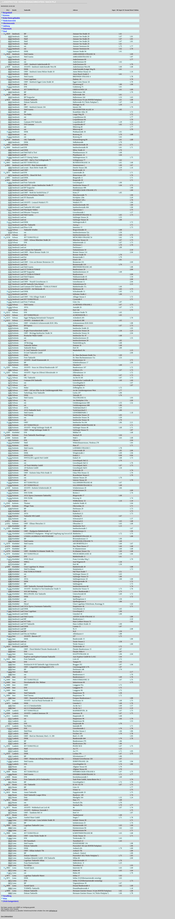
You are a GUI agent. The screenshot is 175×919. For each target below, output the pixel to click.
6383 (10, 589)
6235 (10, 348)
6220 (10, 326)
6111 (10, 210)
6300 (10, 413)
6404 (10, 609)
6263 (10, 375)
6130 (10, 230)
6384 (10, 591)
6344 (10, 509)
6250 (10, 355)
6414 (10, 636)
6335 (10, 493)
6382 (10, 586)
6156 (10, 262)
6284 (10, 395)
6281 (10, 393)
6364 (10, 539)
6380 (10, 569)
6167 (10, 282)
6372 (10, 557)
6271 (10, 378)
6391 (10, 597)
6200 (10, 305)
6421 (10, 639)
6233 (10, 345)
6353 (10, 526)
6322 (10, 448)
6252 (10, 365)
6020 (10, 36)
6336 (10, 496)
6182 (10, 302)
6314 (10, 443)
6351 (10, 519)
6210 (10, 310)
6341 (10, 501)
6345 (10, 511)
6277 (10, 388)
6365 (10, 541)
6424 (10, 642)
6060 (10, 150)
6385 (10, 594)
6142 (10, 245)
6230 (10, 328)
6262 (10, 370)
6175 (10, 294)
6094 (10, 183)
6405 (10, 611)
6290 (10, 400)
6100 (10, 188)
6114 (10, 225)
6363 (10, 536)
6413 (10, 634)
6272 (10, 380)
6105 (10, 197)
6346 (10, 516)
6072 (10, 175)
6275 (10, 383)
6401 (10, 606)
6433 (10, 654)
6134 (10, 242)
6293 (10, 408)
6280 (10, 390)
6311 (10, 440)
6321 (10, 446)
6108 (10, 205)
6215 (10, 323)
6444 (10, 664)
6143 (10, 252)
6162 (10, 272)
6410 (10, 617)
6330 (10, 455)
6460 (10, 674)
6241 (10, 350)
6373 (10, 564)
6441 (10, 657)
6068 (10, 170)
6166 (10, 274)
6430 (10, 649)
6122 (10, 227)
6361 (10, 531)
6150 (10, 255)
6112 (10, 215)
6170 (10, 287)
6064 (10, 168)
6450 (10, 669)
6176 (10, 297)
